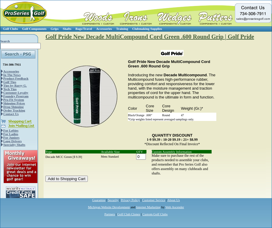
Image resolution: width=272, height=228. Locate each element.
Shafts (67, 28)
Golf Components (34, 28)
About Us (173, 200)
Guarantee (98, 200)
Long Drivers (12, 141)
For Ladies (10, 134)
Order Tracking (14, 110)
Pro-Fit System (13, 99)
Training (122, 28)
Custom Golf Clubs (155, 214)
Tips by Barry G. (15, 85)
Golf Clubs (10, 28)
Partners (109, 214)
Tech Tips (10, 89)
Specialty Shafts (14, 144)
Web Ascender (174, 207)
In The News (12, 75)
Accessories (104, 28)
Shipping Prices (14, 103)
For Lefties (10, 130)
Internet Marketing (148, 207)
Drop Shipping (13, 107)
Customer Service (153, 200)
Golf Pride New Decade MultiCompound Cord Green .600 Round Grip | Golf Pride (149, 36)
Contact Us (11, 114)
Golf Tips (9, 82)
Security (113, 200)
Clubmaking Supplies (147, 28)
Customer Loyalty (15, 92)
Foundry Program (16, 96)
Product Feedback (16, 78)
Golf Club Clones (128, 214)
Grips (55, 28)
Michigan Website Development (109, 207)
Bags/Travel (83, 28)
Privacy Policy (130, 200)
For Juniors (11, 137)
